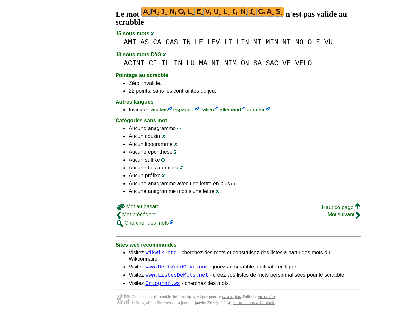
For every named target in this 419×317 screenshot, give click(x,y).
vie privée (266, 300)
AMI (130, 42)
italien (207, 109)
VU (328, 42)
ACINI (134, 63)
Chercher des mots (143, 223)
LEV (213, 42)
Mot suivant (344, 214)
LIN (243, 42)
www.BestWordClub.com (176, 268)
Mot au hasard (138, 206)
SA (257, 63)
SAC (272, 63)
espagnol (184, 109)
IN (186, 42)
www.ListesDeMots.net (176, 277)
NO (299, 42)
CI (153, 63)
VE (286, 63)
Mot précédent (136, 214)
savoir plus (231, 300)
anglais (159, 109)
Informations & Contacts (254, 306)
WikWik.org (161, 253)
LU (190, 63)
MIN (272, 42)
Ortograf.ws (162, 286)
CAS (172, 42)
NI (286, 42)
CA (157, 42)
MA (203, 63)
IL (165, 63)
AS (144, 42)
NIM (230, 63)
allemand (230, 109)
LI (228, 42)
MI (257, 42)
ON (245, 63)
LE (199, 42)
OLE (314, 42)
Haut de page (341, 207)
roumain (256, 109)
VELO (303, 63)
